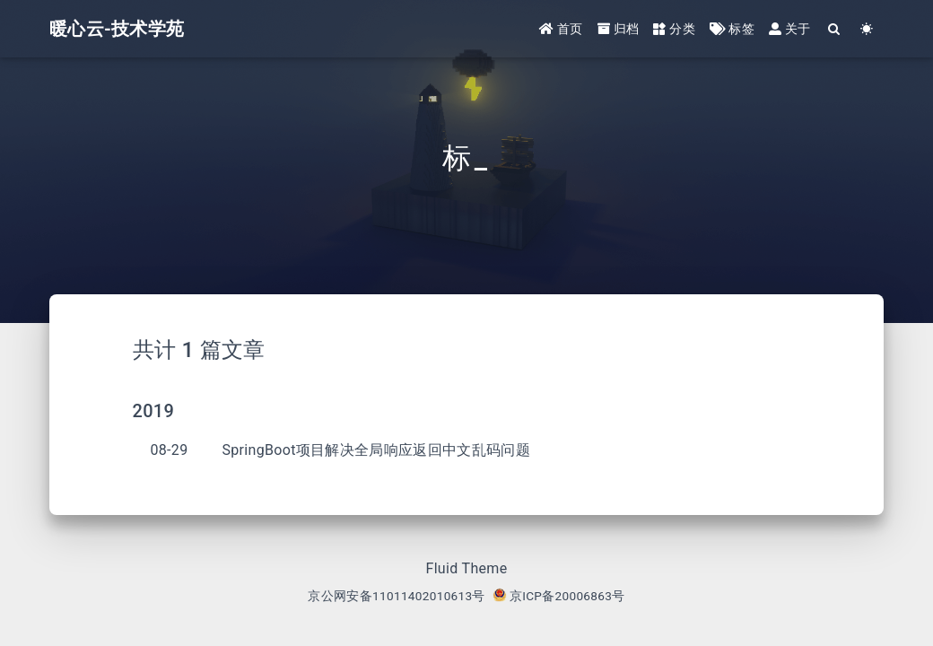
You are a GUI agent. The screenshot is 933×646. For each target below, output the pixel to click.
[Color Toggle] (867, 29)
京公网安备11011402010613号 (396, 596)
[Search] (834, 29)
